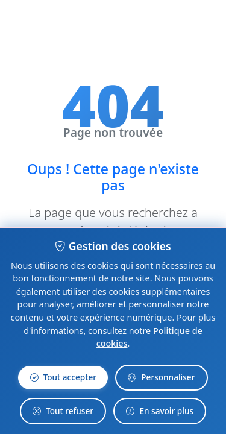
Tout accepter (63, 377)
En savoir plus (159, 411)
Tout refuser (63, 411)
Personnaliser (161, 377)
